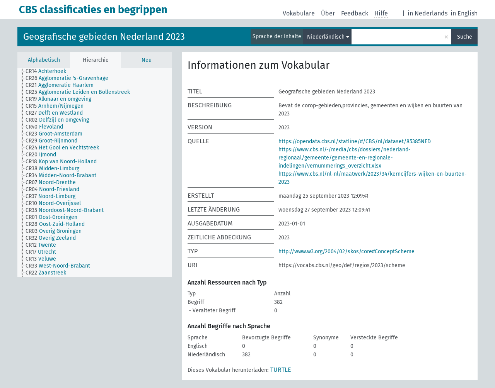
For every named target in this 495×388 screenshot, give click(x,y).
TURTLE (280, 369)
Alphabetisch (44, 60)
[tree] (94, 172)
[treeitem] (49, 71)
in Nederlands (427, 13)
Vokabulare (299, 13)
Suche (464, 37)
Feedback (354, 13)
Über (328, 13)
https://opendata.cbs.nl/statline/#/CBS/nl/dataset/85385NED (354, 141)
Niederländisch (326, 37)
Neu (147, 60)
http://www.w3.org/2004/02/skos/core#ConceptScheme (346, 251)
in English (464, 13)
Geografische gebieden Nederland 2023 (104, 36)
